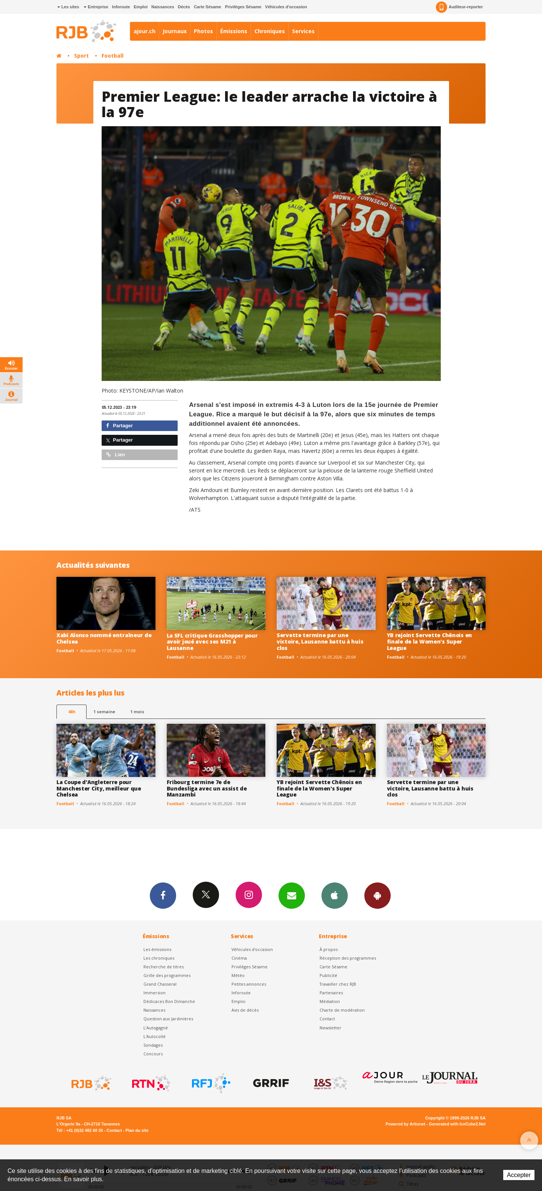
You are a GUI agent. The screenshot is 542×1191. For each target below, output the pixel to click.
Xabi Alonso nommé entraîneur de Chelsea (103, 638)
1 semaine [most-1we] (104, 711)
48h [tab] (71, 711)
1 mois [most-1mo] (137, 711)
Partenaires (331, 992)
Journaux (175, 31)
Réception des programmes (348, 958)
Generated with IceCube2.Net (457, 1124)
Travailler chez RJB (338, 984)
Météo (238, 975)
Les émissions (157, 949)
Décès (184, 7)
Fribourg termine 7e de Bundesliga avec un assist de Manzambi (207, 788)
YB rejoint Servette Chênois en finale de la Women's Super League (429, 641)
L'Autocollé (154, 1036)
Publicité (328, 975)
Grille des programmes (166, 975)
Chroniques (269, 31)
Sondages (153, 1045)
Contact (327, 1018)
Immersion (154, 992)
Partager (119, 425)
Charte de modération (342, 1010)
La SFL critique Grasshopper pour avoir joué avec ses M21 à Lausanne (212, 642)
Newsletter (330, 1027)
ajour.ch (144, 31)
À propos (329, 949)
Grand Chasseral (160, 984)
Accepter (519, 1175)
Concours (153, 1053)
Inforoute (121, 7)
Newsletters (292, 895)
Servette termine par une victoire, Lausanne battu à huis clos (320, 641)
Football (112, 55)
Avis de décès (245, 1010)
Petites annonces (248, 984)
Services (303, 31)
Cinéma (239, 958)
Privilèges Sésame (243, 7)
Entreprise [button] (96, 7)
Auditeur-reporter (459, 7)
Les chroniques (158, 958)
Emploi (141, 7)
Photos (203, 31)
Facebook (163, 895)
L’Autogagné (155, 1027)
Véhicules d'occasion (286, 7)
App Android (377, 895)
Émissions (233, 31)
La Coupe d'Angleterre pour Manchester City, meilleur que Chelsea (98, 788)
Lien (115, 454)
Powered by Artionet (405, 1124)
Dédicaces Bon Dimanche (169, 1001)
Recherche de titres (163, 966)
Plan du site (136, 1130)
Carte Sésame (207, 7)
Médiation (330, 1001)
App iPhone (334, 895)
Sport (81, 55)
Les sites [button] (68, 7)
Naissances (162, 7)
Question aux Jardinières (168, 1018)
